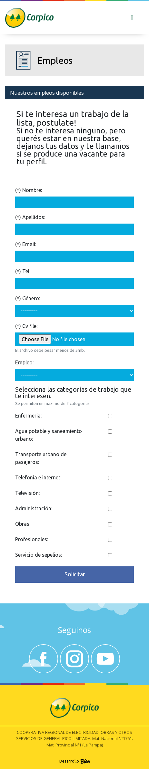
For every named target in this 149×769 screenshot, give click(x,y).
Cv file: (29, 326)
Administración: (33, 508)
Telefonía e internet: (38, 477)
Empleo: (24, 362)
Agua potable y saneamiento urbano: (48, 435)
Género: (31, 298)
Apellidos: (33, 217)
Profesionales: (31, 539)
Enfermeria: (28, 415)
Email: (29, 244)
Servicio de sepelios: (38, 555)
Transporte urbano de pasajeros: (40, 458)
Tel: (26, 271)
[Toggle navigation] (132, 18)
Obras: (22, 524)
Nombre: (32, 190)
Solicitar (75, 574)
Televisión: (27, 493)
